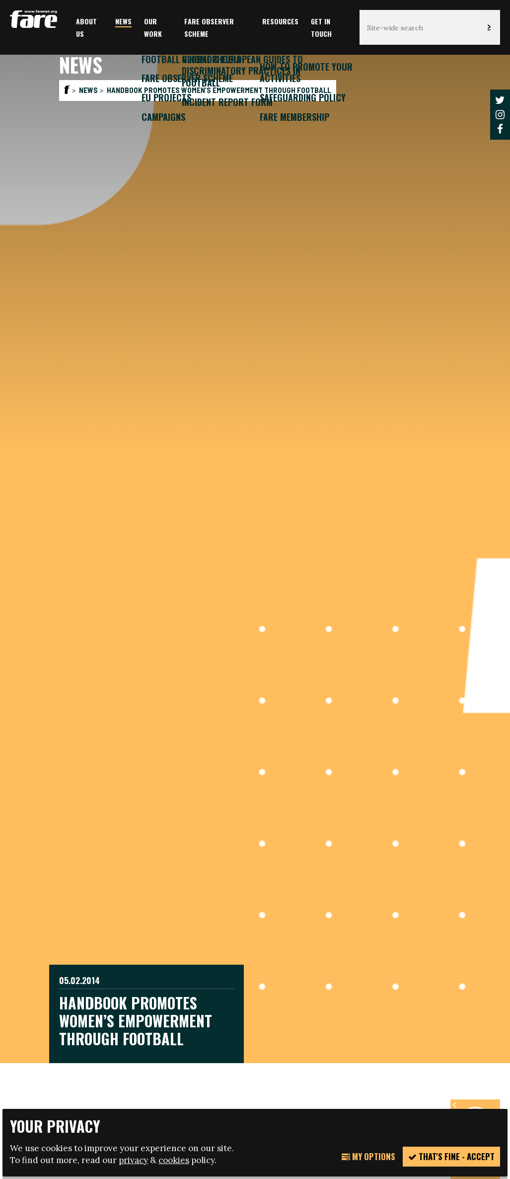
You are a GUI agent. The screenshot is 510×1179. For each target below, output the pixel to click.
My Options (368, 1156)
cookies (173, 1160)
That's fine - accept (451, 1156)
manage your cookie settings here (345, 1065)
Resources (280, 21)
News (123, 21)
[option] (255, 552)
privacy (133, 1160)
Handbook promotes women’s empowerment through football (219, 90)
